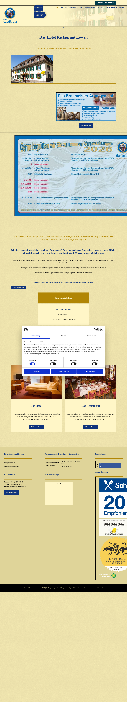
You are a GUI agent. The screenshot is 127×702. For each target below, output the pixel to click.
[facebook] (100, 464)
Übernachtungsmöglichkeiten (89, 253)
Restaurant (72, 7)
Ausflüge (100, 7)
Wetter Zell (58, 484)
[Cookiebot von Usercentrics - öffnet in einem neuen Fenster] (95, 329)
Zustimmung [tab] (35, 336)
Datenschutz (100, 588)
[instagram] (100, 466)
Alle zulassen (90, 371)
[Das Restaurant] (90, 398)
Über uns (64, 7)
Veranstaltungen (90, 7)
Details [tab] (63, 336)
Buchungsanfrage (50, 588)
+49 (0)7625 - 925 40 (16, 482)
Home (57, 7)
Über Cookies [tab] (91, 336)
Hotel (80, 7)
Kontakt (121, 7)
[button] (40, 11)
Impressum (92, 588)
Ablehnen (37, 371)
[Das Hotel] (36, 398)
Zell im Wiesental (111, 7)
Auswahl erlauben (63, 371)
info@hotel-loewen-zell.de (18, 486)
